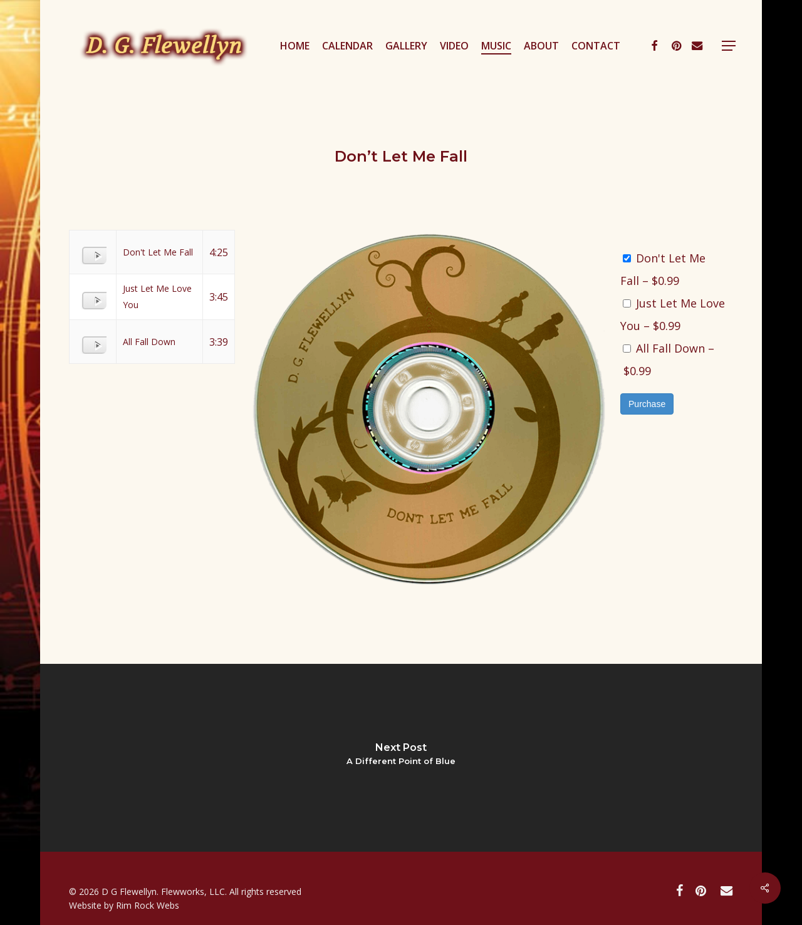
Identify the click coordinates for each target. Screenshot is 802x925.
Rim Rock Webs (147, 905)
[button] (729, 46)
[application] (91, 250)
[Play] (98, 257)
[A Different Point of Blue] (401, 758)
